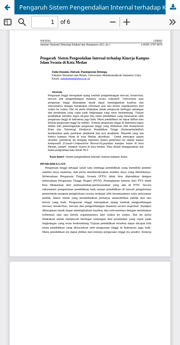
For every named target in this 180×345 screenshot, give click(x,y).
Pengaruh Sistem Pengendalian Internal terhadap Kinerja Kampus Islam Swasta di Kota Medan (99, 7)
